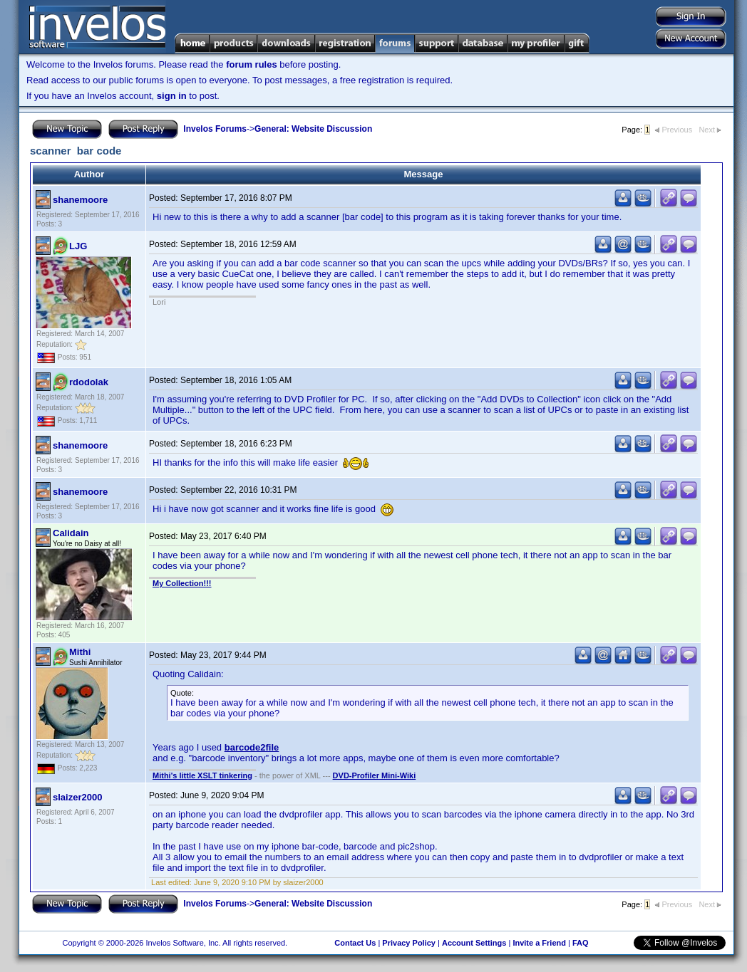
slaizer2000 (77, 797)
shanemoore (80, 199)
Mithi (80, 652)
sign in (172, 95)
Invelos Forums (215, 129)
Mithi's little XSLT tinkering (202, 775)
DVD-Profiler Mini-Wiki (374, 775)
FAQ (580, 943)
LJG (78, 246)
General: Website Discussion (313, 129)
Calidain (71, 533)
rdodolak (88, 382)
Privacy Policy (409, 943)
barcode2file (252, 747)
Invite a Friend (539, 943)
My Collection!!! (182, 583)
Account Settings (474, 943)
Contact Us (355, 943)
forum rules (251, 64)
